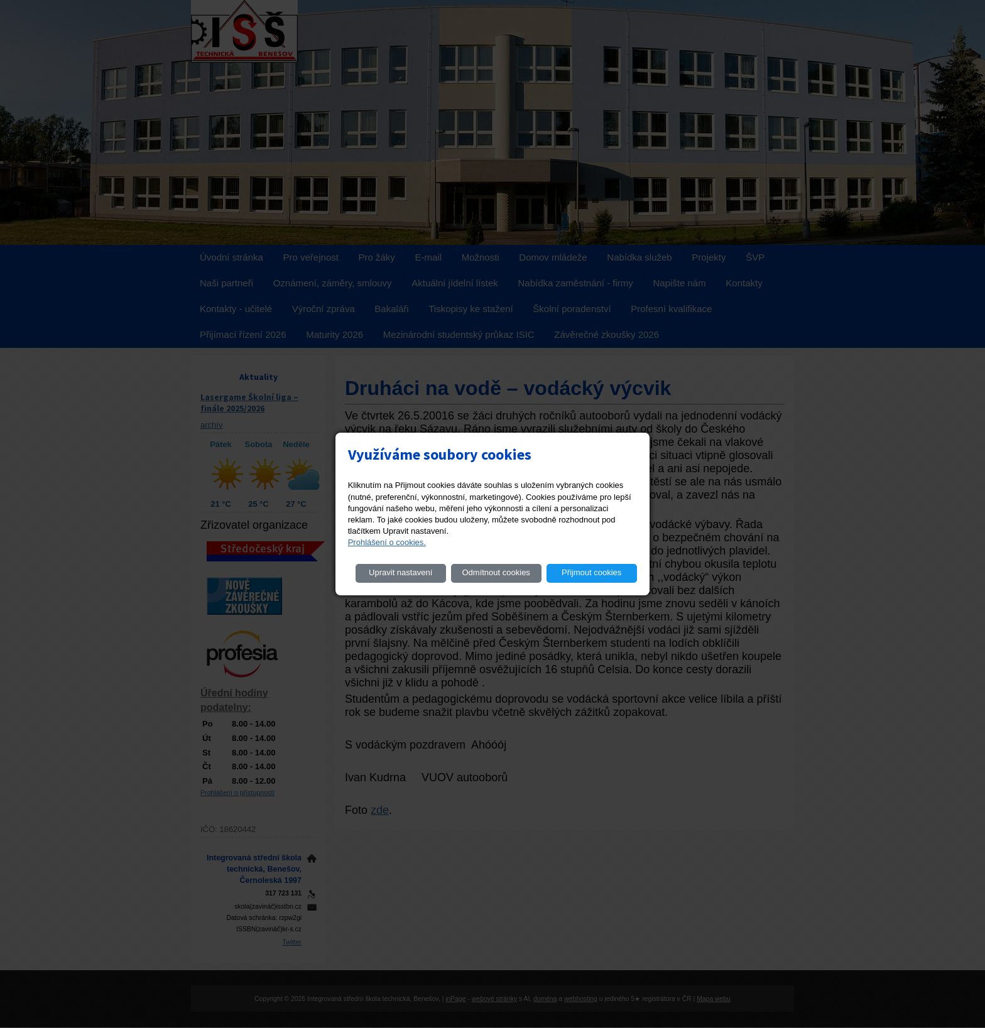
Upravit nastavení (400, 572)
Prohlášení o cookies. (387, 542)
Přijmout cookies (591, 572)
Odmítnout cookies (496, 572)
